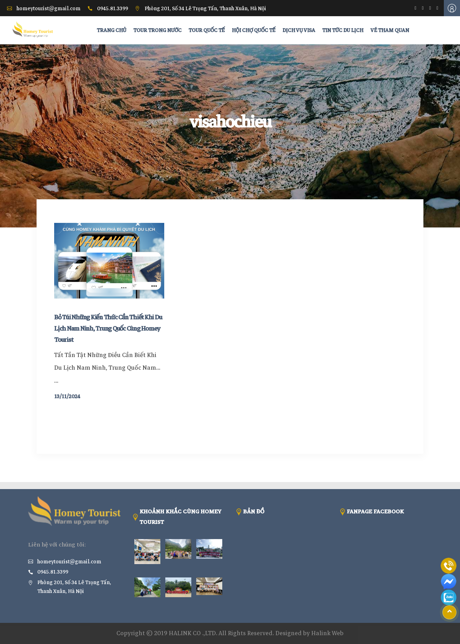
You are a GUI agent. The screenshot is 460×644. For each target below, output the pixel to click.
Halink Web (327, 633)
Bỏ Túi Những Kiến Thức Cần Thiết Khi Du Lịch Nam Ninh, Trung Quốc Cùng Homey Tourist (108, 328)
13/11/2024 (67, 396)
